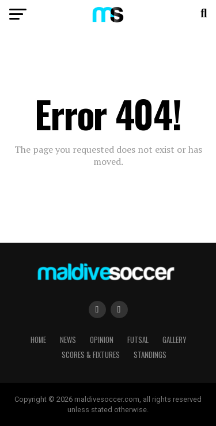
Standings (150, 354)
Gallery (174, 339)
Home (38, 339)
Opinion (101, 339)
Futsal (138, 339)
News (68, 339)
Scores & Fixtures (91, 354)
